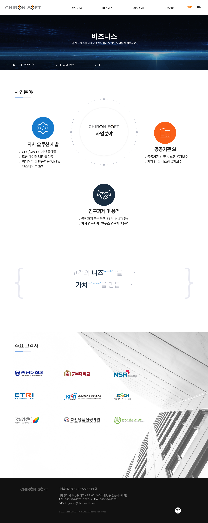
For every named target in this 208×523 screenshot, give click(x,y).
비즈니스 (107, 8)
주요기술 (77, 8)
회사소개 (138, 8)
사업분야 (68, 64)
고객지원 (169, 8)
